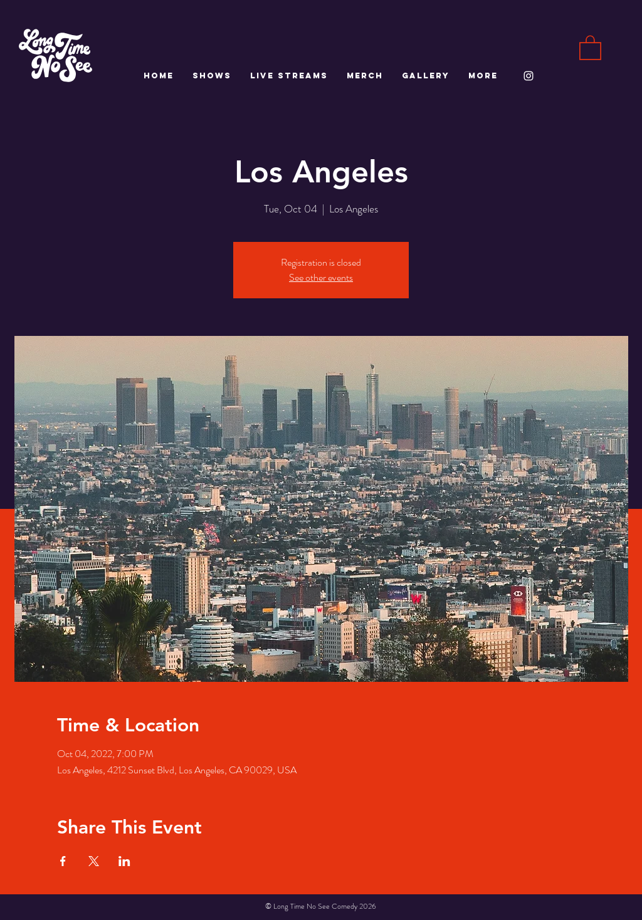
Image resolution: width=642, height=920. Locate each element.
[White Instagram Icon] (528, 76)
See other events (321, 277)
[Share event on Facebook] (63, 861)
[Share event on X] (94, 861)
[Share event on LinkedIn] (124, 861)
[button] (590, 47)
